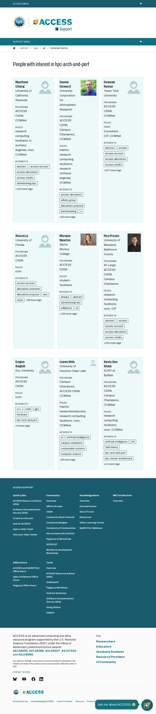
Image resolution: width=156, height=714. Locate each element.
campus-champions (71, 443)
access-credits (25, 177)
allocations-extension (28, 289)
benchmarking (68, 211)
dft (133, 441)
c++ (19, 409)
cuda (28, 409)
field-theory (111, 447)
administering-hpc (26, 183)
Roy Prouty (111, 235)
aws (45, 294)
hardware (22, 414)
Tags (35, 48)
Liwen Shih (67, 361)
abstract (21, 166)
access (123, 148)
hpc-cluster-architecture (118, 458)
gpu (37, 409)
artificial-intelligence (78, 437)
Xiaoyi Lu (21, 235)
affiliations (66, 308)
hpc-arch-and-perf (27, 420)
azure (20, 300)
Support (24, 48)
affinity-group (68, 200)
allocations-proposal (72, 205)
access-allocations (27, 172)
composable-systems (73, 448)
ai (77, 308)
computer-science (71, 454)
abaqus (65, 297)
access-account (39, 166)
